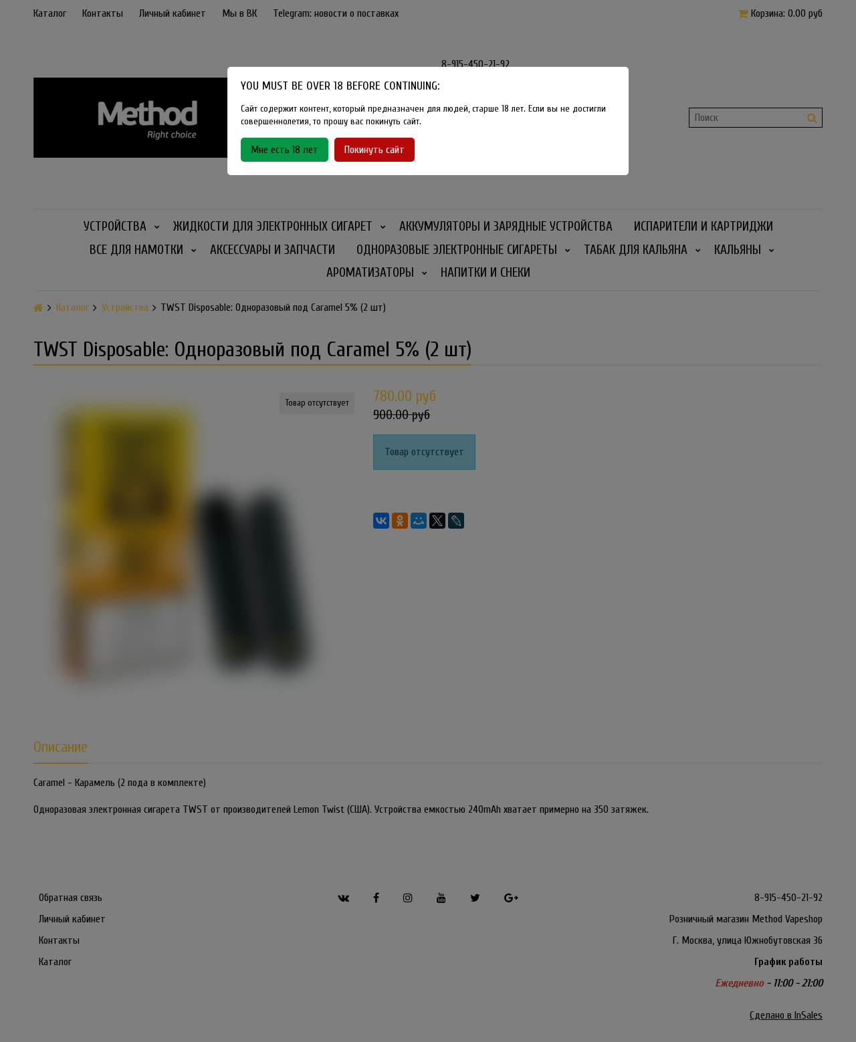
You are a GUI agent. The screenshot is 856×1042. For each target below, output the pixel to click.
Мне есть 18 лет (284, 150)
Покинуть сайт (374, 150)
